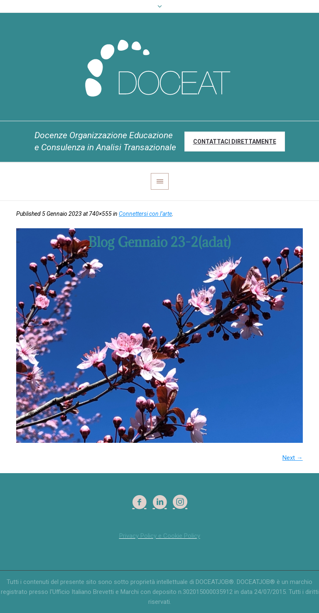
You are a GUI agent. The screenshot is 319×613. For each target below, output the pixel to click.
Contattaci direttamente (234, 141)
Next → (292, 458)
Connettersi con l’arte (145, 213)
